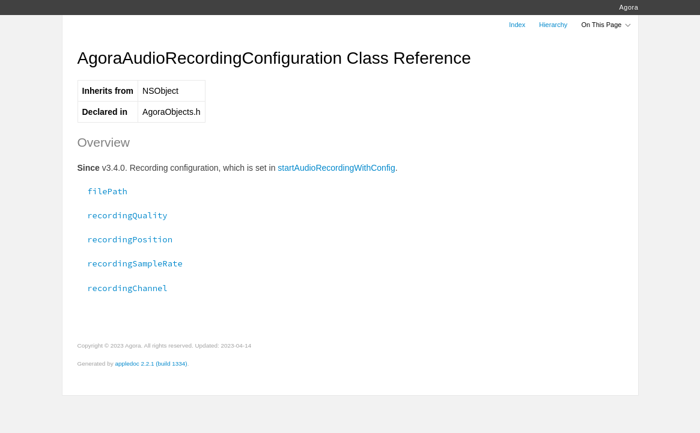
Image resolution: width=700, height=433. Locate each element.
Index (517, 24)
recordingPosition (125, 239)
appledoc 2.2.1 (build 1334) (151, 363)
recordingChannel (123, 288)
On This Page (606, 24)
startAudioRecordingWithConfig (336, 168)
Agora (628, 7)
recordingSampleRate (130, 263)
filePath (102, 191)
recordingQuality (123, 215)
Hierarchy (553, 24)
